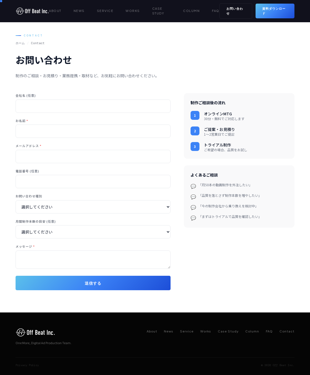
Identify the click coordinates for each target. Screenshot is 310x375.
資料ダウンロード (274, 11)
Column (252, 331)
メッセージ (25, 246)
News (168, 331)
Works (205, 331)
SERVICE (105, 11)
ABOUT (55, 11)
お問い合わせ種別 (29, 196)
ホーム (20, 43)
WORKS (133, 11)
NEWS (79, 11)
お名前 (22, 120)
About (152, 331)
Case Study (228, 331)
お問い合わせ (234, 11)
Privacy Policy (27, 365)
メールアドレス (28, 145)
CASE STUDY (158, 11)
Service (187, 331)
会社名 (26, 95)
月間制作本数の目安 (36, 221)
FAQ (215, 11)
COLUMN (191, 11)
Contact (286, 331)
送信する (93, 282)
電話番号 (27, 171)
